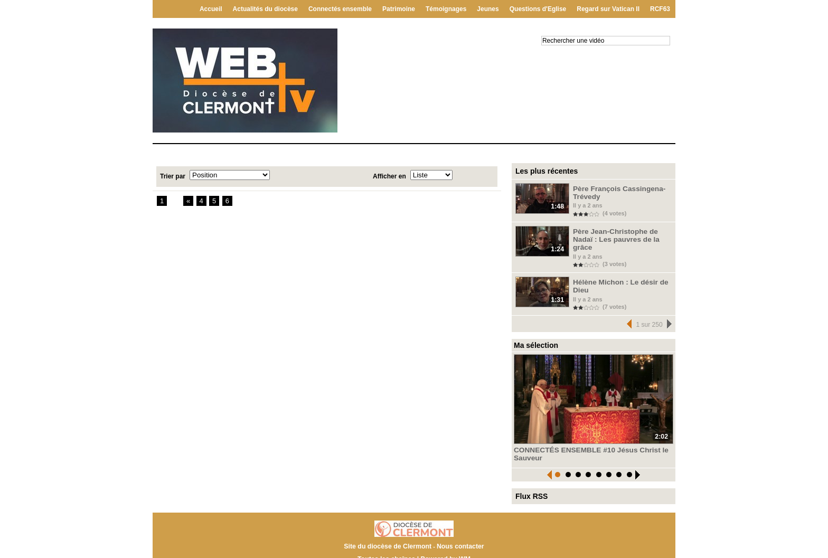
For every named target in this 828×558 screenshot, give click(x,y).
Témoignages (446, 9)
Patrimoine (398, 9)
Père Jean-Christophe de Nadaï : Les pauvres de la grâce (620, 233)
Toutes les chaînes (387, 547)
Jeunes (487, 9)
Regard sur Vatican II (608, 9)
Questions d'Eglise (538, 9)
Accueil (211, 9)
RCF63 (660, 9)
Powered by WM (444, 547)
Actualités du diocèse (265, 9)
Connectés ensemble (340, 9)
